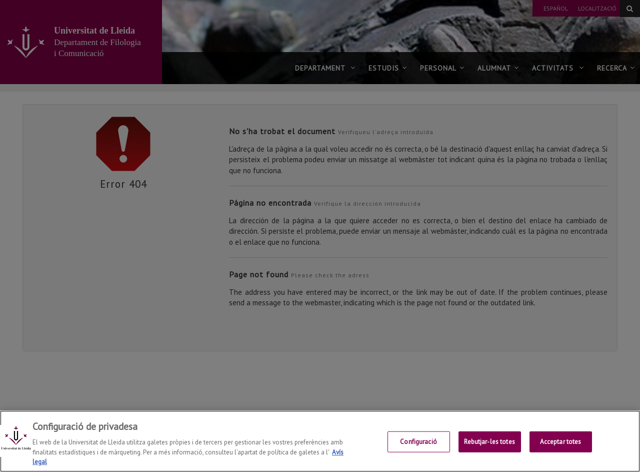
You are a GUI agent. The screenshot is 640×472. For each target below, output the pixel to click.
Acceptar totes (561, 441)
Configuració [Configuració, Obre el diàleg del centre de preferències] (418, 441)
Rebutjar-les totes (489, 441)
